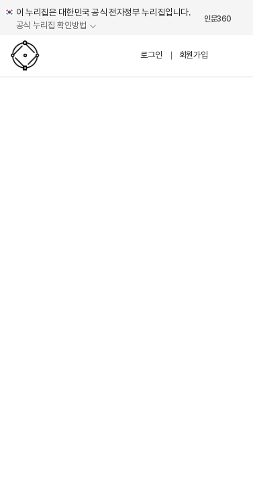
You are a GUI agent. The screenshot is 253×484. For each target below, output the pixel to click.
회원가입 (193, 55)
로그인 (151, 55)
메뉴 (231, 55)
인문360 (218, 19)
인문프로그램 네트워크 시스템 (51, 55)
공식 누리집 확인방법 (51, 26)
